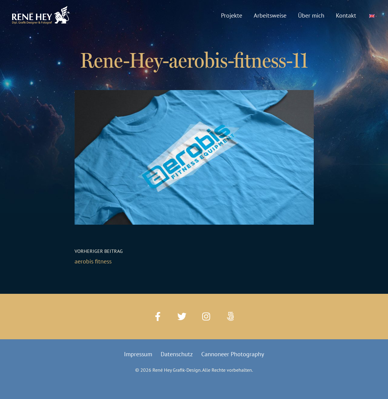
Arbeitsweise (270, 15)
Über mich (311, 15)
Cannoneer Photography (232, 354)
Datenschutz (177, 354)
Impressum (138, 354)
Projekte (231, 15)
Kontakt (346, 15)
